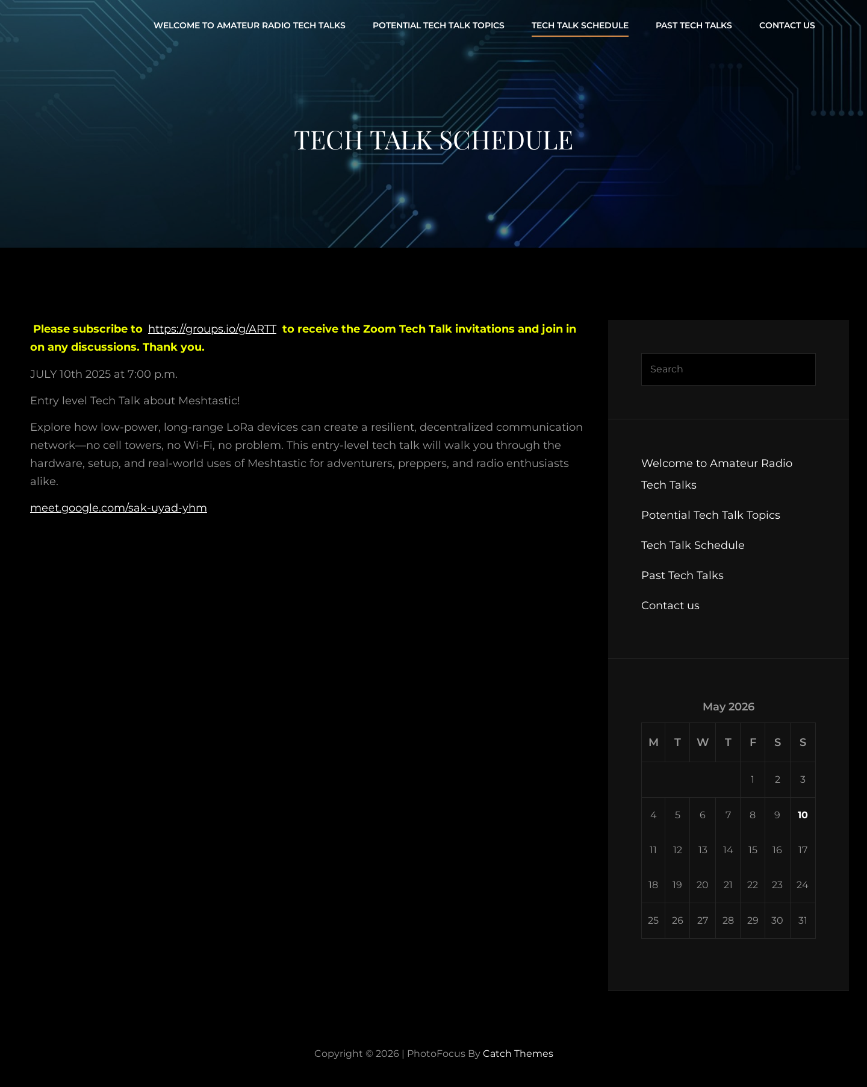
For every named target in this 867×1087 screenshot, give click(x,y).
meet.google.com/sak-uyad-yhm (118, 508)
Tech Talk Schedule (580, 25)
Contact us (787, 25)
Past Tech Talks (694, 25)
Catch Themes (518, 1053)
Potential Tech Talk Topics (439, 25)
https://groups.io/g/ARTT (212, 329)
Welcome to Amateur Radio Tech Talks (250, 25)
